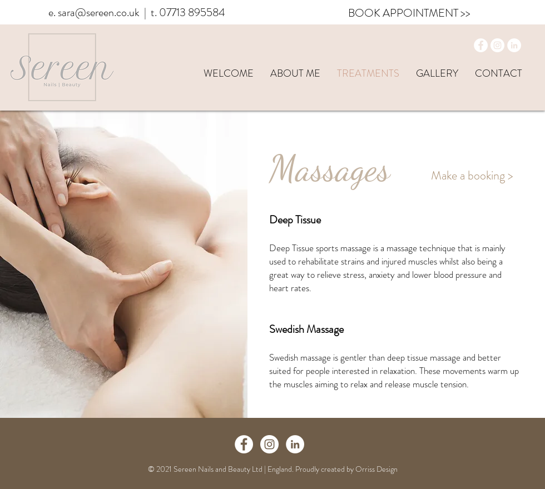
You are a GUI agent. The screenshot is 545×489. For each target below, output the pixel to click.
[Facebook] (481, 45)
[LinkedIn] (514, 45)
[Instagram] (497, 45)
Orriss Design (376, 469)
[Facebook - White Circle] (244, 444)
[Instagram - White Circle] (269, 444)
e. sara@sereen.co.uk (94, 12)
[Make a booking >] (472, 175)
